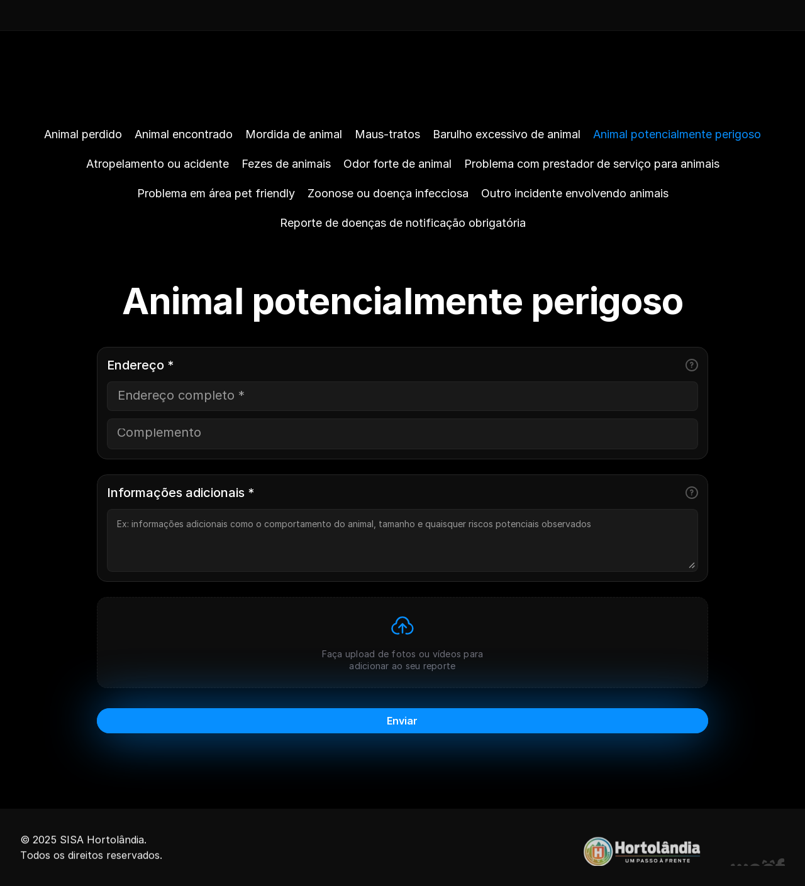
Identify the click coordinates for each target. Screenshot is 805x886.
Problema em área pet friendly (216, 193)
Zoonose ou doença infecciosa (388, 193)
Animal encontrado (184, 134)
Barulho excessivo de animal (506, 134)
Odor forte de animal (397, 163)
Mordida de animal (293, 134)
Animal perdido (83, 134)
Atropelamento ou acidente (157, 163)
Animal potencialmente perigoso (677, 134)
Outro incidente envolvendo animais (575, 193)
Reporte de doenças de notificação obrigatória (403, 222)
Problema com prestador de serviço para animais (591, 163)
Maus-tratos (387, 134)
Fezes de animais (286, 163)
